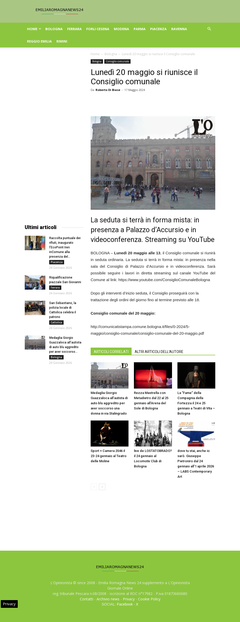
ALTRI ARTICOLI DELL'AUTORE (159, 352)
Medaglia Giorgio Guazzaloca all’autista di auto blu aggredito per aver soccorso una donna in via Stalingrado (109, 403)
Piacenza (158, 29)
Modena (121, 29)
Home (34, 29)
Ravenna (179, 29)
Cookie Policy (149, 598)
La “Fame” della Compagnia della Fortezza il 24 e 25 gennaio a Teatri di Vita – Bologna (196, 403)
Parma (139, 29)
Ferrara (74, 29)
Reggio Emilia (39, 41)
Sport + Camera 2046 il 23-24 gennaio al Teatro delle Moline (108, 456)
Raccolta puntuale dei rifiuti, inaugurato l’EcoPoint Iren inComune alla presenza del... (65, 247)
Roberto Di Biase (108, 90)
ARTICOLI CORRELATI (111, 352)
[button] (209, 29)
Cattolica (56, 322)
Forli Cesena (97, 29)
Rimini (61, 41)
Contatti (86, 598)
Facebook (125, 604)
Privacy (129, 598)
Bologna (54, 29)
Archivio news (108, 598)
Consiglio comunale (117, 61)
